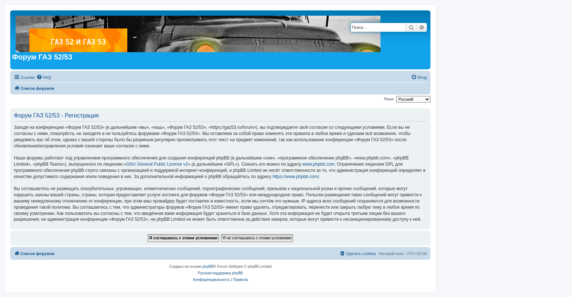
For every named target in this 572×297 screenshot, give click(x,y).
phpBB (207, 267)
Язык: (389, 99)
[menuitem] (43, 77)
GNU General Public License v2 (157, 164)
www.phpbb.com (318, 164)
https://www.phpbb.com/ (296, 176)
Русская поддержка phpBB (220, 273)
